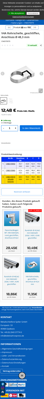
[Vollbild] (41, 91)
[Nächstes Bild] (41, 73)
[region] (22, 79)
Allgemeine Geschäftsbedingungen (17, 348)
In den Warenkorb (31, 128)
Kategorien (20, 20)
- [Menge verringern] (3, 128)
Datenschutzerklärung (12, 359)
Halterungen (16, 23)
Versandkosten (37, 308)
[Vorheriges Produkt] (9, 27)
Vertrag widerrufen (12, 371)
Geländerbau (32, 20)
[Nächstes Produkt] (35, 27)
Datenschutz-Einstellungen (14, 363)
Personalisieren (33, 13)
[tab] (3, 100)
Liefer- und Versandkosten (13, 355)
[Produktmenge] (9, 128)
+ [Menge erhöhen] (15, 128)
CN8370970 (29, 23)
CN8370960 (10, 170)
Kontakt (5, 366)
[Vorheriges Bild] (2, 73)
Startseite (10, 20)
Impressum (7, 352)
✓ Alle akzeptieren (16, 13)
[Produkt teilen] (41, 45)
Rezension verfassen (22, 192)
